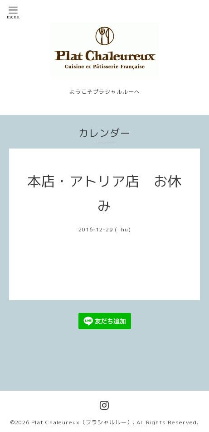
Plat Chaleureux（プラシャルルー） (82, 422)
